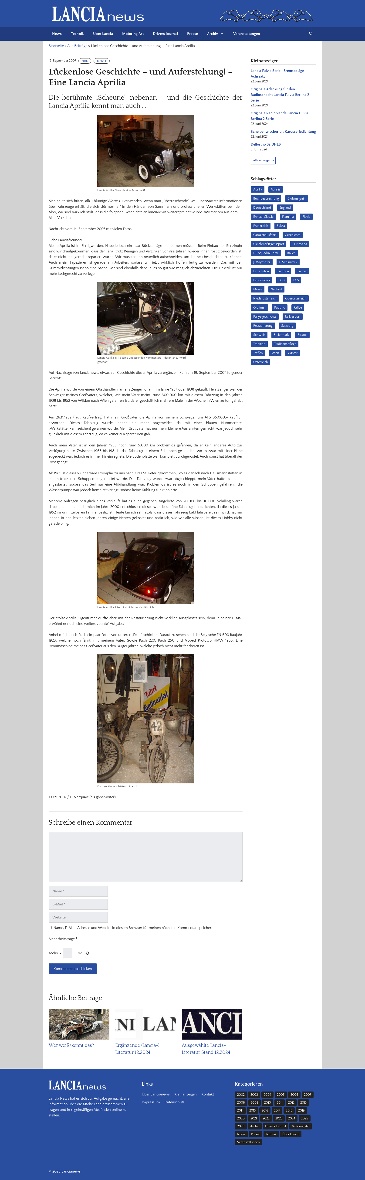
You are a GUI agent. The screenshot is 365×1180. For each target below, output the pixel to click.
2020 (241, 1118)
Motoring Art (132, 34)
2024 (291, 1118)
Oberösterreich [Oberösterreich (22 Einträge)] (295, 298)
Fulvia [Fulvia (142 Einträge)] (281, 226)
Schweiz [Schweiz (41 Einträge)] (259, 335)
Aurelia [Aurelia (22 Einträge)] (276, 189)
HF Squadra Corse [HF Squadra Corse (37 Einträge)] (266, 253)
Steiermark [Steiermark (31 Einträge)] (281, 335)
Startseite (56, 46)
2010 (267, 1103)
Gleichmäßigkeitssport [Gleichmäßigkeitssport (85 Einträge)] (268, 244)
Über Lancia (103, 34)
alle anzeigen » (263, 160)
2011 (279, 1103)
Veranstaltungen (246, 34)
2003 (254, 1095)
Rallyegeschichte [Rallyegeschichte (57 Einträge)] (264, 317)
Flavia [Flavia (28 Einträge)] (306, 217)
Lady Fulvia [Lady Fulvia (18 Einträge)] (261, 271)
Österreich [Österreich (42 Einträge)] (260, 362)
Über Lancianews (156, 1094)
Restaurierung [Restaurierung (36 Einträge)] (263, 326)
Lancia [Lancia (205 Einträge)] (302, 271)
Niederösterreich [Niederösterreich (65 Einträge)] (265, 298)
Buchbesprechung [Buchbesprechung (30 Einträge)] (266, 199)
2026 (240, 1126)
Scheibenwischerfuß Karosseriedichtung (283, 131)
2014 (240, 1110)
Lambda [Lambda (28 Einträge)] (283, 271)
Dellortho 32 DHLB (266, 144)
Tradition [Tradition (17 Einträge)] (259, 344)
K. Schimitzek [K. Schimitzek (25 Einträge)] (288, 262)
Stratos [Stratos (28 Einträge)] (302, 335)
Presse (192, 34)
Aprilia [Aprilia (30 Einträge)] (257, 189)
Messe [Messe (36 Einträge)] (257, 289)
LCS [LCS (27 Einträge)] (296, 280)
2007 (84, 61)
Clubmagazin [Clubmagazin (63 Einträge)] (296, 199)
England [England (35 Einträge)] (285, 208)
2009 (254, 1103)
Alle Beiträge (77, 46)
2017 (277, 1110)
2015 (252, 1110)
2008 (241, 1103)
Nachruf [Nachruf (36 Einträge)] (276, 289)
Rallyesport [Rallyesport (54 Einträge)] (292, 317)
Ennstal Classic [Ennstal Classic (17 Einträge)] (263, 217)
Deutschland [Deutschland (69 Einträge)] (262, 208)
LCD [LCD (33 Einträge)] (282, 280)
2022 (266, 1118)
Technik (77, 34)
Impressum (151, 1102)
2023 (278, 1118)
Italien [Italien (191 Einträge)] (291, 253)
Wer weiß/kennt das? (71, 1045)
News (57, 34)
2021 (253, 1118)
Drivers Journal (165, 34)
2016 (265, 1110)
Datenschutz (175, 1102)
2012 (291, 1103)
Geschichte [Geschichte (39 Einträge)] (292, 235)
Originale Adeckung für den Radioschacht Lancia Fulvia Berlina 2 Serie (280, 94)
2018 (289, 1110)
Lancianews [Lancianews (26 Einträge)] (261, 280)
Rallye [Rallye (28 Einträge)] (298, 307)
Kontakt (207, 1094)
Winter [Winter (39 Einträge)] (292, 353)
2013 (303, 1103)
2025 (304, 1118)
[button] (311, 34)
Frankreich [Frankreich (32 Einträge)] (260, 226)
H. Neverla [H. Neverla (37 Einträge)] (300, 244)
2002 (241, 1095)
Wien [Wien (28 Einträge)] (275, 353)
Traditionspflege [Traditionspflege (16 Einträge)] (285, 344)
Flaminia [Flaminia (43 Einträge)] (288, 217)
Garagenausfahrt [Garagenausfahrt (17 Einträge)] (264, 235)
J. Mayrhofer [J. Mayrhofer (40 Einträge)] (261, 262)
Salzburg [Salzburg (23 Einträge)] (287, 326)
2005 (281, 1095)
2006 (294, 1095)
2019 (301, 1110)
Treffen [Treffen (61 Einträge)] (258, 353)
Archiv (218, 34)
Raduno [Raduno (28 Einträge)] (279, 307)
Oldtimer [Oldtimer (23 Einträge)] (259, 307)
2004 (267, 1095)
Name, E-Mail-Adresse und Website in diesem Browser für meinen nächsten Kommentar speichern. (134, 928)
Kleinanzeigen (185, 1094)
